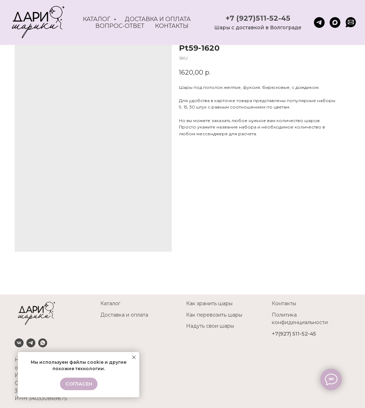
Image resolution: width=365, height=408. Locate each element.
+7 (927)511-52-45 (257, 18)
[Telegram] (30, 342)
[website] (350, 22)
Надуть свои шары (210, 326)
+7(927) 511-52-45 (294, 334)
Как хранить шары (209, 303)
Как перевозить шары (214, 315)
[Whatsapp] (42, 342)
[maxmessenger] (335, 22)
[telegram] (319, 22)
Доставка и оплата (158, 19)
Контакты (172, 25)
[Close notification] (134, 357)
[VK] (19, 342)
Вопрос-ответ (119, 25)
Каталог (97, 19)
